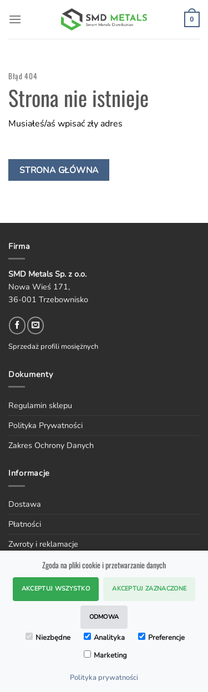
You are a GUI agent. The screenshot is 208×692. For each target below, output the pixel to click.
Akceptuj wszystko (56, 588)
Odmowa (104, 617)
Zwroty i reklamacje (43, 543)
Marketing (105, 655)
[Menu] (15, 19)
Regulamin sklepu (40, 405)
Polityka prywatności (104, 678)
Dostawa (24, 504)
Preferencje (161, 638)
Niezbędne (48, 638)
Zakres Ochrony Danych (51, 445)
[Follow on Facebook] (17, 325)
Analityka (104, 638)
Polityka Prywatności (45, 425)
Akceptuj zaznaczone (149, 588)
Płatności (24, 524)
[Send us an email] (35, 325)
